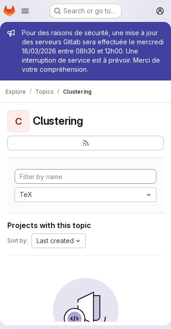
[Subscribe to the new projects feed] (85, 143)
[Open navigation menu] (25, 11)
